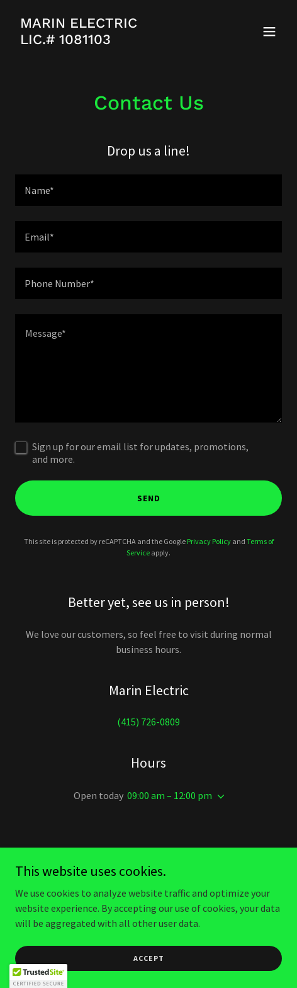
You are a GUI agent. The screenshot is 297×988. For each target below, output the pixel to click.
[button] (269, 31)
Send (148, 498)
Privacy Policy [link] (209, 541)
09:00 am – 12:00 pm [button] (169, 795)
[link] (78, 40)
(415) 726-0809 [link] (148, 721)
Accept (148, 958)
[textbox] (148, 190)
